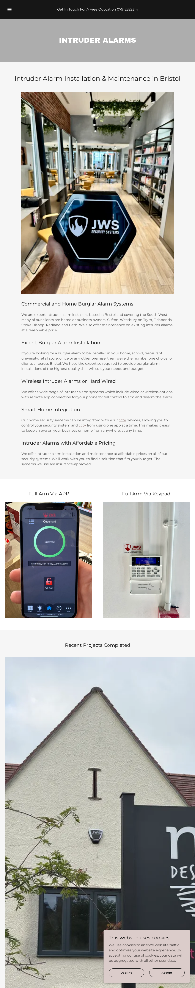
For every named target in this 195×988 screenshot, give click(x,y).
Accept (167, 972)
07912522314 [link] (127, 9)
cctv (122, 420)
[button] (13, 9)
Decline (126, 972)
